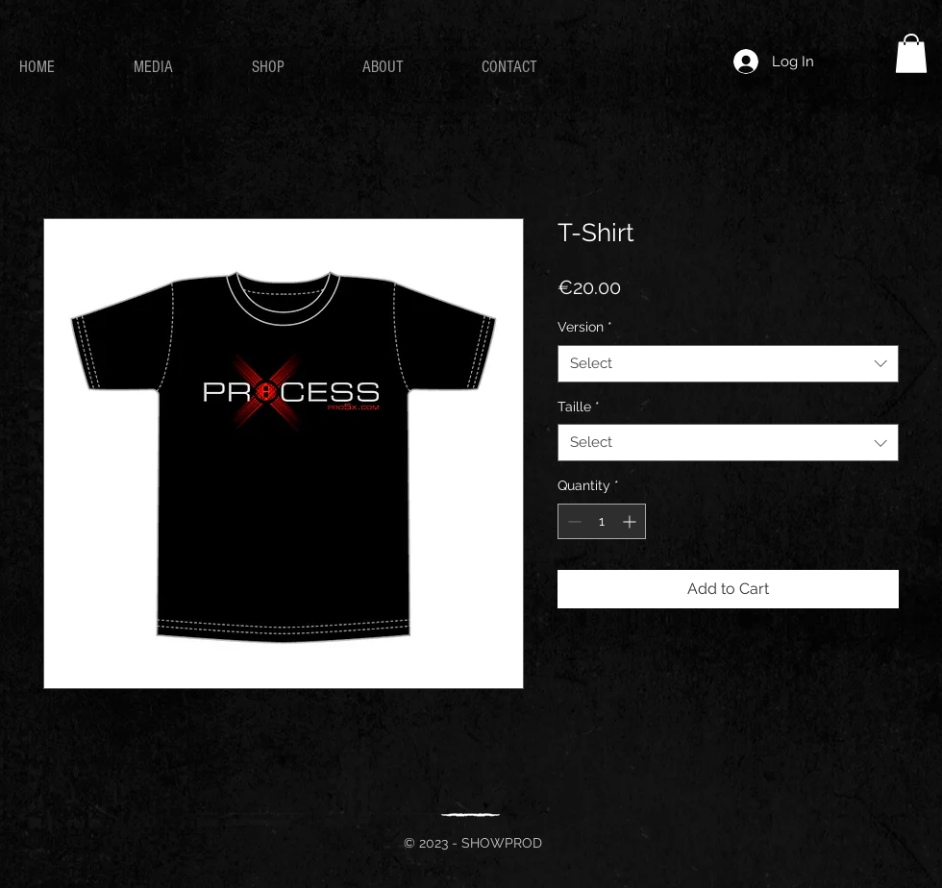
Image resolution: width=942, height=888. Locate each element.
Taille (579, 406)
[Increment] (631, 521)
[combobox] (728, 363)
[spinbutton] (601, 521)
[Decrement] (572, 521)
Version (585, 326)
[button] (911, 53)
